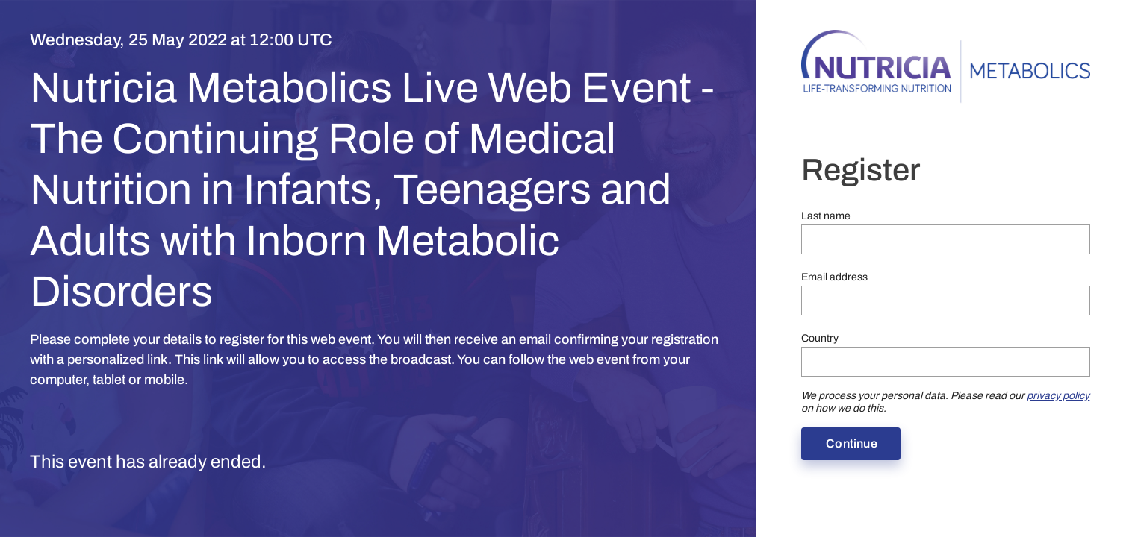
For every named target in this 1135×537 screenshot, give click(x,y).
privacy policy (1058, 395)
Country (820, 338)
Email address (834, 277)
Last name (826, 216)
